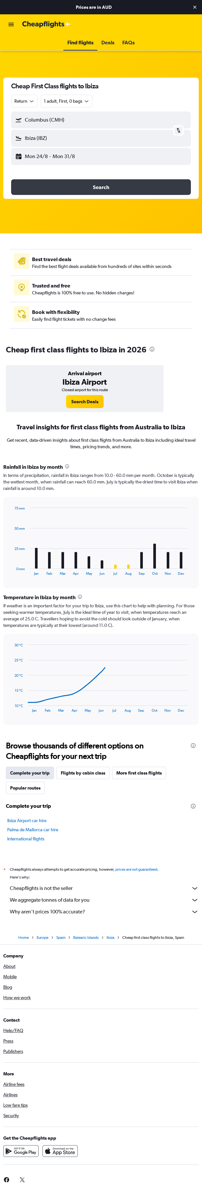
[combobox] (24, 101)
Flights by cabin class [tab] (83, 773)
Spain (60, 937)
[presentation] (152, 349)
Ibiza (110, 937)
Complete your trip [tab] (30, 773)
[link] (85, 401)
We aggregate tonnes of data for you (104, 900)
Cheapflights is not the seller (104, 888)
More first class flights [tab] (139, 773)
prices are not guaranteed (136, 869)
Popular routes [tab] (25, 788)
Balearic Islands (86, 937)
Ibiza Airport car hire (26, 820)
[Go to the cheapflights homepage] (46, 24)
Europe (42, 937)
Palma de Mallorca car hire (32, 829)
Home (23, 937)
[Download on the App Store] (60, 1151)
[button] (195, 7)
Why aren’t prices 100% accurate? (104, 912)
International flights (25, 838)
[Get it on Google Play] (21, 1151)
